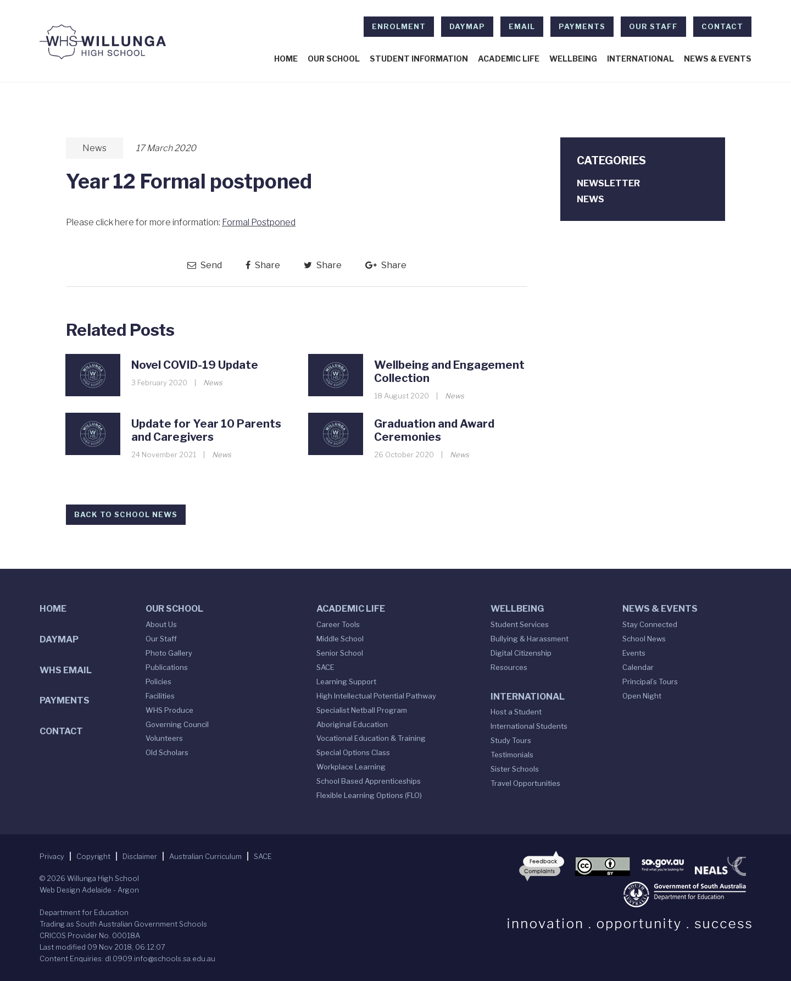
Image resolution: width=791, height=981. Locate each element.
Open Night (641, 695)
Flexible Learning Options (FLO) (369, 795)
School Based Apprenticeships (368, 781)
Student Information (419, 58)
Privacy (52, 856)
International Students (529, 726)
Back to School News (125, 514)
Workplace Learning (351, 766)
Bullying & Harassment (530, 638)
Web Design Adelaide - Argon (89, 889)
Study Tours (511, 740)
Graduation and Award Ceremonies (434, 430)
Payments (582, 26)
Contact (722, 26)
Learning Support (346, 681)
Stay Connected (649, 624)
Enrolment (399, 26)
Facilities (160, 695)
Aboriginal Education (352, 724)
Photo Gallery (169, 653)
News (94, 148)
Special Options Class (353, 752)
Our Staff (653, 26)
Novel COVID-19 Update (194, 365)
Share (263, 265)
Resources (509, 667)
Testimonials (512, 754)
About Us (161, 624)
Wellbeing (573, 58)
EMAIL (522, 26)
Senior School (339, 653)
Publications (167, 667)
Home (286, 58)
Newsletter (608, 183)
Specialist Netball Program (361, 710)
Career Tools (338, 624)
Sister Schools (515, 768)
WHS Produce (169, 710)
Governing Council (177, 724)
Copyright (93, 856)
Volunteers (164, 738)
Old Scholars (167, 752)
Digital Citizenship (521, 653)
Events (633, 653)
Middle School (340, 638)
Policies (158, 681)
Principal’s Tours (650, 681)
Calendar (638, 667)
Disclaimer (139, 856)
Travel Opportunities (525, 783)
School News (644, 638)
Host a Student (516, 711)
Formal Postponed (259, 222)
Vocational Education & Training (371, 738)
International (640, 58)
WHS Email (66, 670)
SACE (325, 667)
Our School (334, 58)
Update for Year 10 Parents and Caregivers (206, 430)
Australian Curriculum (205, 856)
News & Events (717, 58)
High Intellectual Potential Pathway (376, 695)
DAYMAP (467, 26)
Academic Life (508, 58)
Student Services (520, 624)
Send (204, 265)
